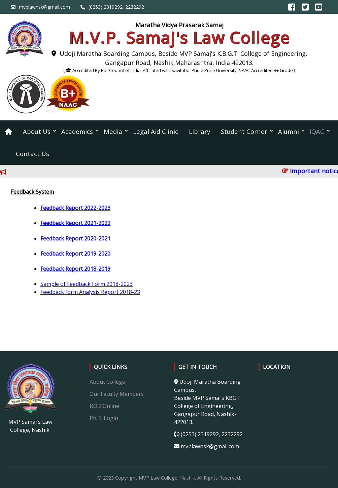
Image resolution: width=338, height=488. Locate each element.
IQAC (317, 131)
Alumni (288, 131)
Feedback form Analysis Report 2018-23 (90, 292)
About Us (36, 131)
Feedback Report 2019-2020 (75, 253)
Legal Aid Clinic (155, 131)
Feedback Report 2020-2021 (75, 238)
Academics (77, 131)
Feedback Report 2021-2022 (75, 223)
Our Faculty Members (117, 394)
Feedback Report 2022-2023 (75, 208)
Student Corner (244, 131)
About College (107, 381)
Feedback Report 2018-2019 (75, 268)
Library (199, 131)
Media (113, 131)
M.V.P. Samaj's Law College (179, 37)
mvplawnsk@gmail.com (44, 7)
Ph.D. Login (104, 418)
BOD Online (104, 406)
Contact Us (32, 153)
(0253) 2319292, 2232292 (116, 7)
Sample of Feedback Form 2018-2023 (86, 284)
